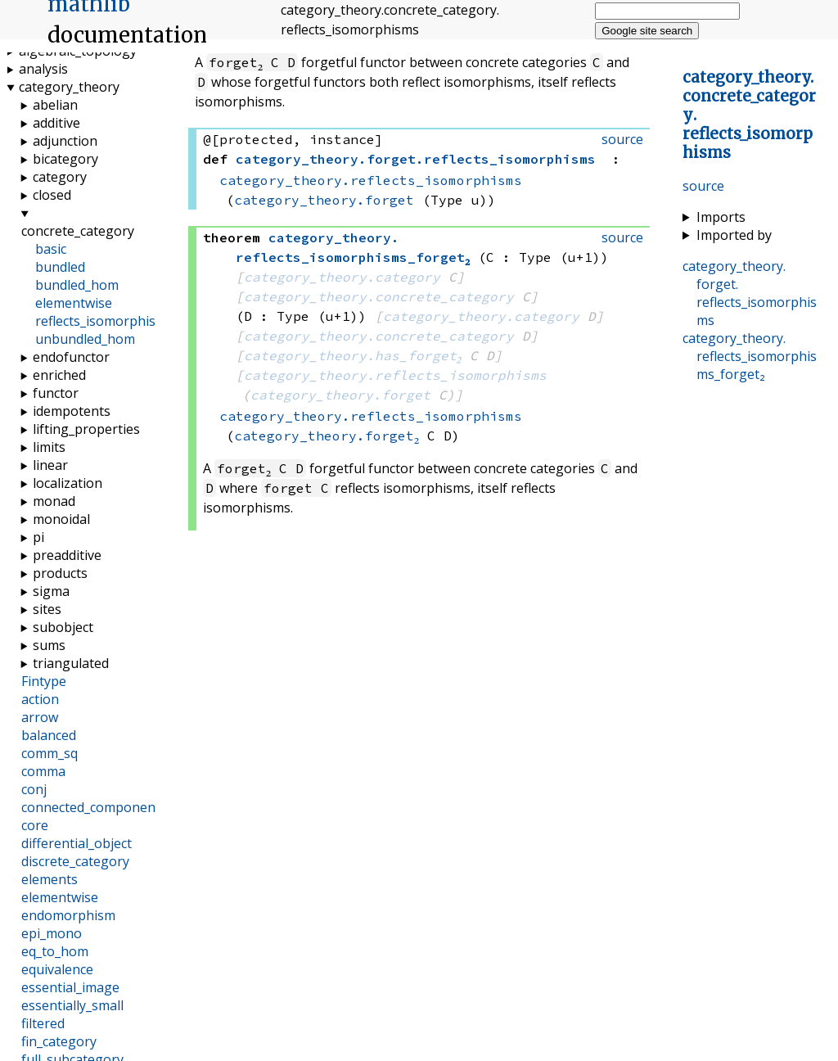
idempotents (71, 411)
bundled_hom (77, 285)
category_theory (69, 87)
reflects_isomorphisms (104, 321)
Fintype (43, 681)
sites (47, 609)
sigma (51, 591)
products (60, 573)
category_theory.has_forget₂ (353, 355)
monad (54, 501)
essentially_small (72, 1005)
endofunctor (71, 357)
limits (49, 447)
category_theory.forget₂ (326, 435)
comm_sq (49, 753)
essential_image (70, 987)
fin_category (59, 1041)
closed (52, 195)
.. (750, 293)
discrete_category (75, 861)
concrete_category (77, 231)
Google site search (646, 31)
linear (50, 465)
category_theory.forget (324, 200)
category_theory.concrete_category (379, 296)
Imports (721, 217)
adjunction (65, 141)
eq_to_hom (54, 951)
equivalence (57, 969)
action (40, 699)
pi (38, 537)
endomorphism (68, 915)
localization (67, 483)
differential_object (76, 843)
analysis (43, 69)
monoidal (61, 519)
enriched (59, 375)
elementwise (73, 303)
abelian (55, 105)
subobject (63, 627)
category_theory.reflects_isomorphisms (370, 180)
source (703, 186)
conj (34, 789)
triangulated (71, 663)
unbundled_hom (85, 339)
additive (56, 123)
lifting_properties (86, 429)
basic (50, 249)
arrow (39, 717)
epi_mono (51, 933)
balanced (48, 735)
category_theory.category (342, 277)
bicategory (65, 159)
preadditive (67, 555)
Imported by (734, 235)
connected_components (94, 807)
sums (49, 645)
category (60, 177)
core (34, 825)
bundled (60, 267)
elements (49, 879)
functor (56, 393)
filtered (43, 1023)
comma (43, 771)
